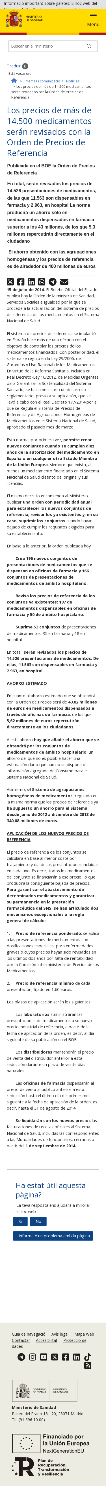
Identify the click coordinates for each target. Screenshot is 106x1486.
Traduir (17, 136)
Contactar (21, 1356)
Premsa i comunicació (42, 150)
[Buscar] (89, 116)
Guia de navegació (29, 1350)
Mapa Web (84, 1350)
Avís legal (59, 1350)
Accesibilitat (46, 1356)
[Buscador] (53, 115)
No (38, 1291)
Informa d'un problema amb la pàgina (54, 1305)
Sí (20, 1291)
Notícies (72, 150)
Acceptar (31, 50)
